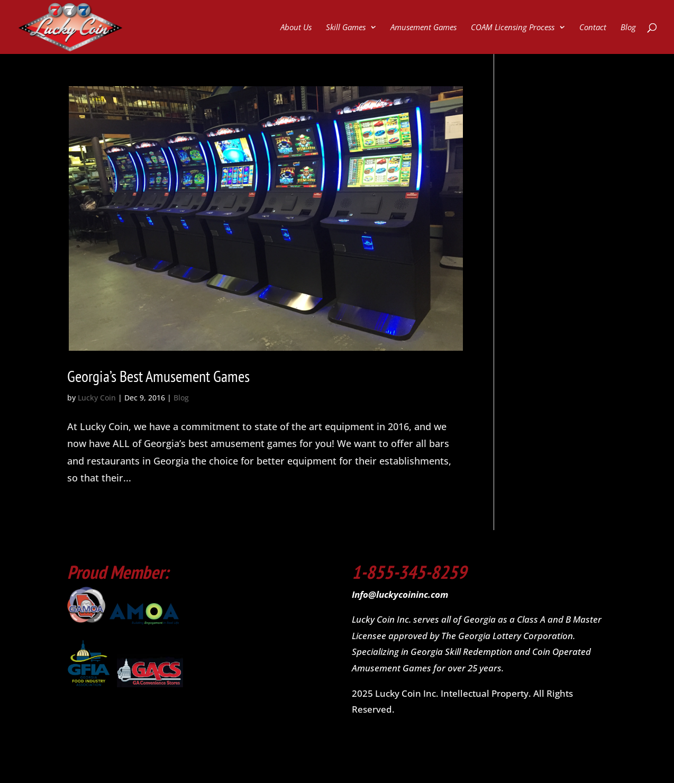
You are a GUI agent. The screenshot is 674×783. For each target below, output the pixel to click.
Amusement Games (423, 27)
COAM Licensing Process (512, 27)
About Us (296, 27)
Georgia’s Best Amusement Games (158, 376)
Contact (592, 27)
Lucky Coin (97, 398)
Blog (628, 27)
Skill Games (346, 27)
